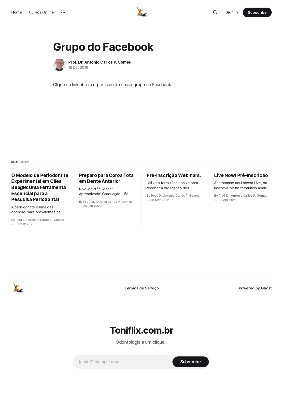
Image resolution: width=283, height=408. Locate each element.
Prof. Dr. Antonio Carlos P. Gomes (99, 62)
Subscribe (257, 12)
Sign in (232, 12)
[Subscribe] (190, 361)
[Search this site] (215, 12)
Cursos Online (41, 12)
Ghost (266, 288)
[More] (63, 12)
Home (16, 12)
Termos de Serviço (142, 288)
